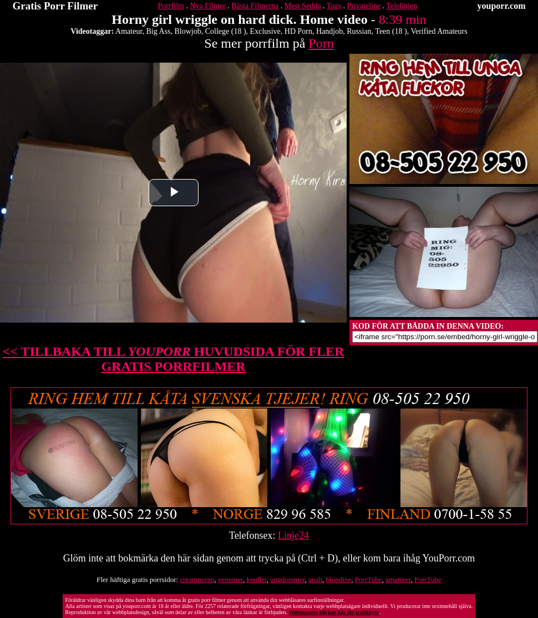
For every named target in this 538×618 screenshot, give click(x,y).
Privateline (364, 6)
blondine (339, 579)
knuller (256, 579)
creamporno (197, 579)
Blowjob (188, 31)
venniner (230, 579)
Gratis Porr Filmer (55, 6)
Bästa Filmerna (254, 6)
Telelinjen (401, 6)
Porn (320, 43)
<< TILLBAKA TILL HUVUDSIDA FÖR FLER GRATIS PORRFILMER (173, 359)
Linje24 (293, 535)
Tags (334, 6)
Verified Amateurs (438, 31)
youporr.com (502, 6)
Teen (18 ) (391, 31)
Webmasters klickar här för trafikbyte (333, 612)
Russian (359, 31)
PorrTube (368, 579)
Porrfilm (171, 6)
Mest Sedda (303, 6)
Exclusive (265, 31)
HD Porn (298, 31)
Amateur (128, 31)
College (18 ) (225, 31)
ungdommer (287, 579)
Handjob (329, 31)
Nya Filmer (207, 6)
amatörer (398, 579)
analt (315, 579)
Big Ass (158, 31)
